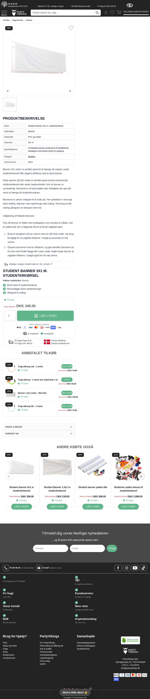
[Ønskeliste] (112, 12)
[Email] (87, 548)
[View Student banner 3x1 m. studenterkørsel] (10, 104)
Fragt (5, 649)
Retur (5, 652)
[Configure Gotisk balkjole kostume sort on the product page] (67, 379)
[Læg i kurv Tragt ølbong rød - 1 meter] (67, 366)
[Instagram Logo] (126, 568)
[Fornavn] (50, 548)
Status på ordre (10, 646)
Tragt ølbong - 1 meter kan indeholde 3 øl (38, 380)
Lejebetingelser (47, 658)
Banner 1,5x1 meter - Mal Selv (32, 393)
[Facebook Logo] (118, 568)
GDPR (43, 664)
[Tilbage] (8, 91)
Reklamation (8, 655)
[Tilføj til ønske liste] (71, 28)
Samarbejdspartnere (86, 643)
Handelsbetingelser (48, 655)
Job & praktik (46, 649)
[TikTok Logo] (143, 568)
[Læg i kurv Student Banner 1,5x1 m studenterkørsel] (57, 507)
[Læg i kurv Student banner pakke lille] (92, 507)
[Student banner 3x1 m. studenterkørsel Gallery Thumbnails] (10, 104)
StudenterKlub (83, 649)
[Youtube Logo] (135, 568)
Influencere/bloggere (86, 646)
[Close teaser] (90, 688)
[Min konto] (106, 12)
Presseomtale (46, 652)
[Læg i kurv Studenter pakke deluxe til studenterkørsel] (128, 507)
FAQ (5, 643)
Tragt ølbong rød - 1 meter (30, 366)
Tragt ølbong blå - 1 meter (30, 406)
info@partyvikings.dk (130, 668)
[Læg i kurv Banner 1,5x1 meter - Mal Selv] (67, 393)
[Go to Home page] (18, 13)
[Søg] (97, 13)
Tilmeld (112, 548)
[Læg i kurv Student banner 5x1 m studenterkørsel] (21, 507)
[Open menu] (4, 12)
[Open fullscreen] (39, 60)
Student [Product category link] (31, 156)
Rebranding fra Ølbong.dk (51, 646)
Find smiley (45, 661)
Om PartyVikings (47, 643)
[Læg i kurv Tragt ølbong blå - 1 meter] (67, 406)
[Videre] (70, 91)
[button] (75, 692)
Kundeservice (9, 658)
